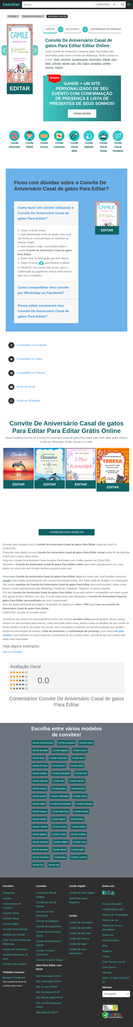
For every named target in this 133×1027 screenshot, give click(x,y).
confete (106, 63)
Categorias (9, 892)
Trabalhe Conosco (13, 972)
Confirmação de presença (105, 29)
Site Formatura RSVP (48, 992)
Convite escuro (80, 750)
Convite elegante (60, 750)
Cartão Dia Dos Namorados (77, 951)
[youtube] (113, 892)
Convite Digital (11, 923)
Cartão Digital (77, 886)
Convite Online (11, 918)
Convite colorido (39, 827)
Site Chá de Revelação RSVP (48, 1005)
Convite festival (78, 788)
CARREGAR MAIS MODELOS (67, 532)
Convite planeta (81, 811)
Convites (8, 886)
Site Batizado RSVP (47, 1012)
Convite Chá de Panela (103, 143)
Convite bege (38, 758)
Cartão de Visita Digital (81, 892)
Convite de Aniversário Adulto (48, 933)
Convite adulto (77, 765)
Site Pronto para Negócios (78, 900)
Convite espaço (39, 811)
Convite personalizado (60, 804)
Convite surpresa (40, 842)
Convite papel (77, 849)
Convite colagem (60, 842)
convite (7, 580)
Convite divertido (40, 849)
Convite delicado (40, 781)
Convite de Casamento (48, 926)
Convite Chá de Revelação (118, 143)
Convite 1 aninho (78, 857)
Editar (18, 484)
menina (49, 67)
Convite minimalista (61, 773)
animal (65, 63)
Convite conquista (66, 743)
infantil (106, 59)
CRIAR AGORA (82, 113)
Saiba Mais (18, 465)
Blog (104, 945)
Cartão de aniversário (81, 922)
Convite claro (81, 773)
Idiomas (107, 987)
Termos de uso (110, 920)
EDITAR (20, 88)
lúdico (86, 63)
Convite (50, 29)
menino (59, 67)
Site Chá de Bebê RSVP (49, 997)
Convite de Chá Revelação (44, 913)
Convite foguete (58, 819)
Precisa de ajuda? (112, 904)
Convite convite (58, 834)
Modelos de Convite (14, 934)
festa (56, 59)
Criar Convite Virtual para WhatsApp (17, 942)
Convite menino (78, 827)
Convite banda (39, 796)
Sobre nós (108, 886)
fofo (79, 63)
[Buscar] (122, 4)
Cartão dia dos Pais (80, 933)
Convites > (13, 16)
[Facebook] (104, 892)
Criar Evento (109, 967)
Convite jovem (58, 765)
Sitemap (107, 972)
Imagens (107, 951)
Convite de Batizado (47, 921)
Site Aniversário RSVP (48, 976)
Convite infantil (59, 849)
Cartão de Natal (78, 944)
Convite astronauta (60, 811)
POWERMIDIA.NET (113, 909)
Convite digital (38, 804)
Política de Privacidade (115, 914)
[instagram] (108, 892)
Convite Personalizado (15, 929)
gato (73, 63)
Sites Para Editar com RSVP (49, 967)
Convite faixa (60, 857)
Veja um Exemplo (12, 651)
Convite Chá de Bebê (74, 143)
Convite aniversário (58, 758)
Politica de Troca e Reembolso (112, 927)
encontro (65, 59)
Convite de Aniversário (15, 949)
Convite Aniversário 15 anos (15, 956)
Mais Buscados (110, 940)
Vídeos (106, 956)
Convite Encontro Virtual (49, 960)
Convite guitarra (58, 788)
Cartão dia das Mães (80, 927)
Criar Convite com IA (113, 961)
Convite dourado (40, 750)
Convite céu (53, 865)
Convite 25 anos (39, 765)
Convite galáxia (39, 834)
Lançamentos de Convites (12, 905)
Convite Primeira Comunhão (45, 952)
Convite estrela (39, 819)
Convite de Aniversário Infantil (48, 943)
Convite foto (37, 865)
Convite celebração (59, 796)
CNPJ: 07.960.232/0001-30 (116, 980)
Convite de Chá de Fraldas (46, 894)
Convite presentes (40, 857)
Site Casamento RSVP (48, 981)
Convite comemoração (42, 743)
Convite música (39, 788)
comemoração (80, 59)
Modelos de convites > (33, 16)
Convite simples (39, 773)
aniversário (95, 59)
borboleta (96, 63)
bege (48, 63)
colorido (56, 63)
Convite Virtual (11, 913)
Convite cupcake (76, 781)
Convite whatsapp (84, 804)
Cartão (73, 915)
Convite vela (58, 781)
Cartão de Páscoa (79, 938)
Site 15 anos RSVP (46, 986)
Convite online (79, 796)
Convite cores (79, 842)
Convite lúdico (76, 819)
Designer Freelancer (14, 981)
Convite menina (59, 827)
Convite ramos (86, 743)
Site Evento (72, 29)
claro (114, 59)
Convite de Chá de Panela (46, 904)
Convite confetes (78, 834)
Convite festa (78, 758)
